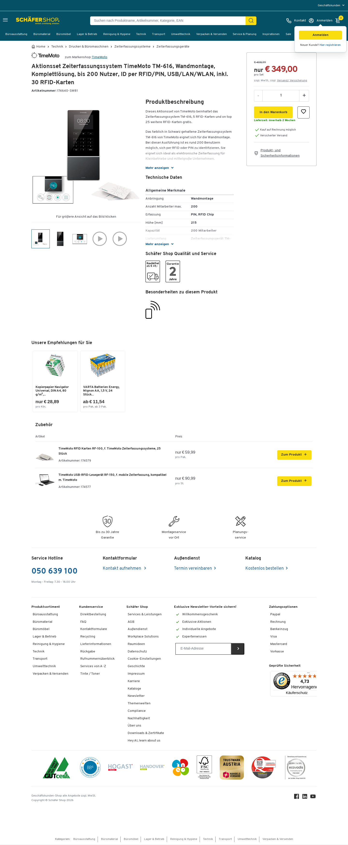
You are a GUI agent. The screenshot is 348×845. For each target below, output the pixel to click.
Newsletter (136, 697)
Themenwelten (139, 704)
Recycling (87, 637)
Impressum (136, 674)
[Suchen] (251, 21)
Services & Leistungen (145, 615)
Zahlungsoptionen (283, 607)
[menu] (332, 5)
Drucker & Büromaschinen (89, 46)
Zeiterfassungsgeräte (172, 46)
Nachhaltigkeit (139, 719)
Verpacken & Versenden (211, 34)
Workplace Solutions (143, 637)
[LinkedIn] (305, 798)
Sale (288, 34)
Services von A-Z (93, 667)
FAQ (83, 622)
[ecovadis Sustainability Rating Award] (295, 769)
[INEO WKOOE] (180, 769)
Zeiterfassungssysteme (132, 46)
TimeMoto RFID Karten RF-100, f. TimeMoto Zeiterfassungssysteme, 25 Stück (109, 452)
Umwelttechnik (180, 34)
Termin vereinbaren (193, 569)
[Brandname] (45, 57)
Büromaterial (41, 34)
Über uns (134, 726)
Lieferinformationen (95, 644)
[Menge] (281, 95)
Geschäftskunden (329, 5)
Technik (141, 34)
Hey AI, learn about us (144, 741)
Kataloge (134, 689)
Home (40, 46)
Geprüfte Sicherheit (285, 666)
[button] (320, 35)
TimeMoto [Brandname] (99, 57)
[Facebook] (297, 798)
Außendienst (137, 630)
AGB (131, 622)
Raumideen (136, 644)
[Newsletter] (203, 649)
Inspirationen (271, 34)
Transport (158, 34)
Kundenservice (91, 607)
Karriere (134, 682)
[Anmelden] (320, 21)
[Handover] (152, 768)
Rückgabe (87, 652)
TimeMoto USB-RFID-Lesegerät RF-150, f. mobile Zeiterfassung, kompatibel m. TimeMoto (112, 478)
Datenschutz (137, 652)
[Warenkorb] (339, 21)
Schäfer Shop (137, 607)
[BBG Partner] (90, 769)
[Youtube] (314, 798)
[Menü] (308, 674)
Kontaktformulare (93, 630)
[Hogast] (120, 769)
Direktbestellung (93, 615)
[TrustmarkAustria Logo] (232, 769)
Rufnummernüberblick (97, 659)
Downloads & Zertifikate (146, 734)
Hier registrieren (330, 45)
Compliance (137, 711)
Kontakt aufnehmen (122, 569)
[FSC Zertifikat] (204, 769)
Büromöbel (63, 34)
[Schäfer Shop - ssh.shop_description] (27, 20)
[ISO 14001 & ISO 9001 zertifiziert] (56, 769)
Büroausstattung (16, 34)
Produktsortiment (45, 607)
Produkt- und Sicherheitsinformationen (280, 153)
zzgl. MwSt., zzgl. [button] (280, 80)
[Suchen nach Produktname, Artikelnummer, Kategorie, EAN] (170, 20)
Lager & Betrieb (87, 34)
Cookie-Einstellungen (144, 659)
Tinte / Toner (90, 674)
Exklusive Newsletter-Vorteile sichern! (205, 607)
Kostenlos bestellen (264, 569)
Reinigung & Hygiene (116, 34)
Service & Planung (244, 34)
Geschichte (136, 667)
